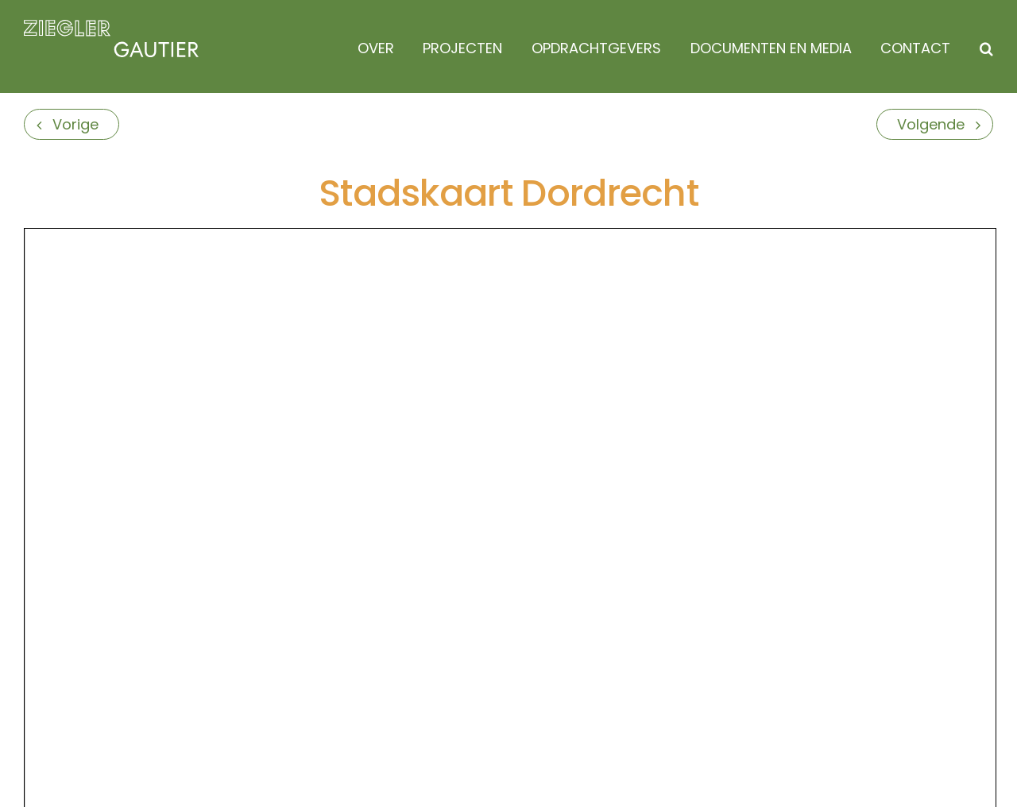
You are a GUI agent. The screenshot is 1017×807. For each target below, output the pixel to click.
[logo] (111, 27)
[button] (982, 48)
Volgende (931, 124)
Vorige (75, 124)
